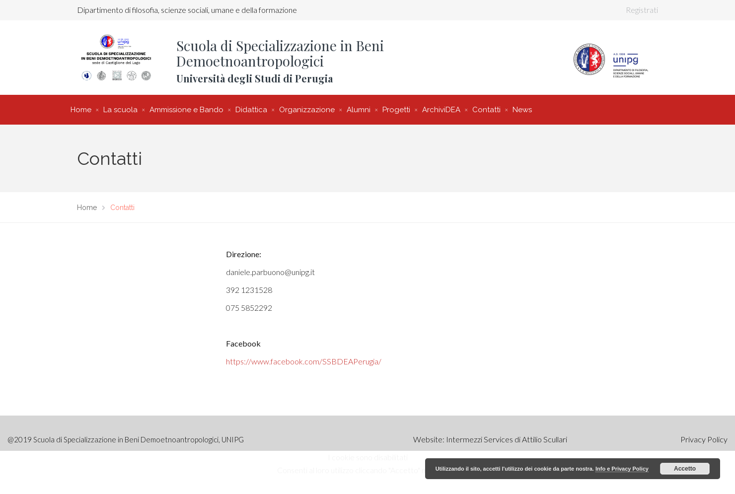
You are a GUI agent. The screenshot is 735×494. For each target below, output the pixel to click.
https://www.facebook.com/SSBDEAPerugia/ (303, 361)
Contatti (486, 109)
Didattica (251, 109)
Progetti (396, 109)
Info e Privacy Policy (622, 469)
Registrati (642, 9)
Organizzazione (307, 109)
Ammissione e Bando (186, 109)
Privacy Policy (704, 439)
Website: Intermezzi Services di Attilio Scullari (490, 439)
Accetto (685, 468)
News (522, 109)
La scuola (120, 109)
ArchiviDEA (441, 109)
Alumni (358, 109)
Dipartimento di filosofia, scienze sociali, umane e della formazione (187, 9)
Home (81, 109)
